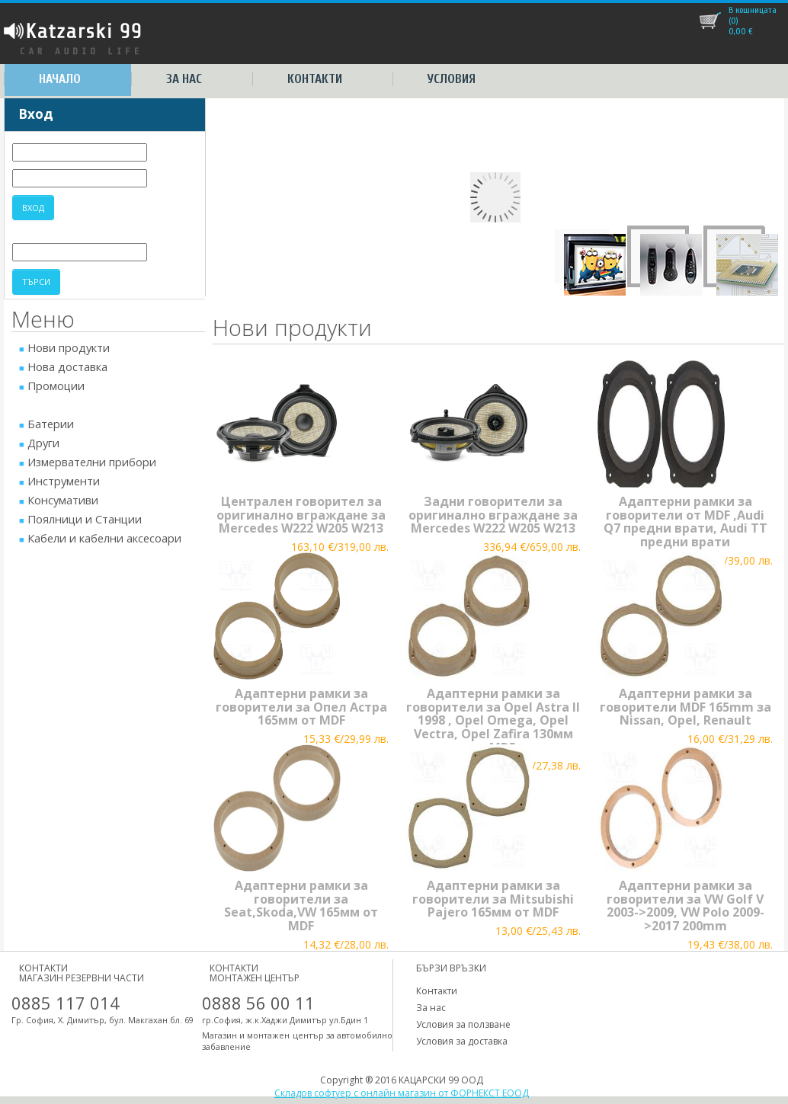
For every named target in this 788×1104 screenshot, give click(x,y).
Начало (60, 79)
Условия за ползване (463, 1024)
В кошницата (753, 10)
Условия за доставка (462, 1041)
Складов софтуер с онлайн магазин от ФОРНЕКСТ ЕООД (401, 1092)
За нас (184, 79)
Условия (452, 79)
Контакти (314, 79)
